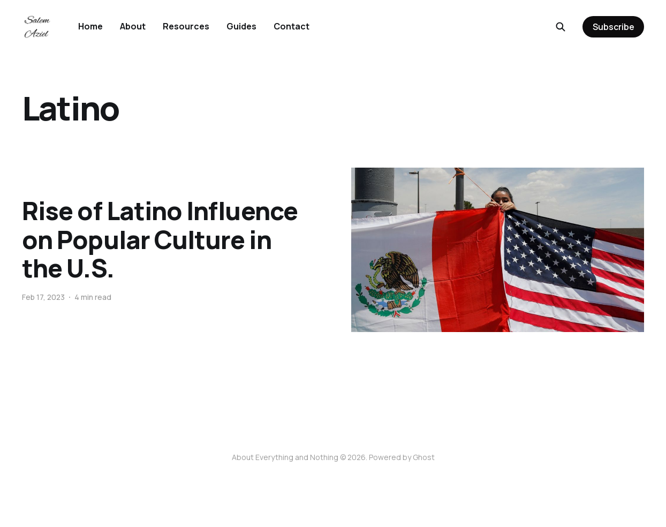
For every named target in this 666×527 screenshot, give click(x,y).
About (133, 26)
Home (90, 26)
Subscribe (613, 27)
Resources (186, 26)
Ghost (424, 457)
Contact (291, 26)
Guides (241, 26)
